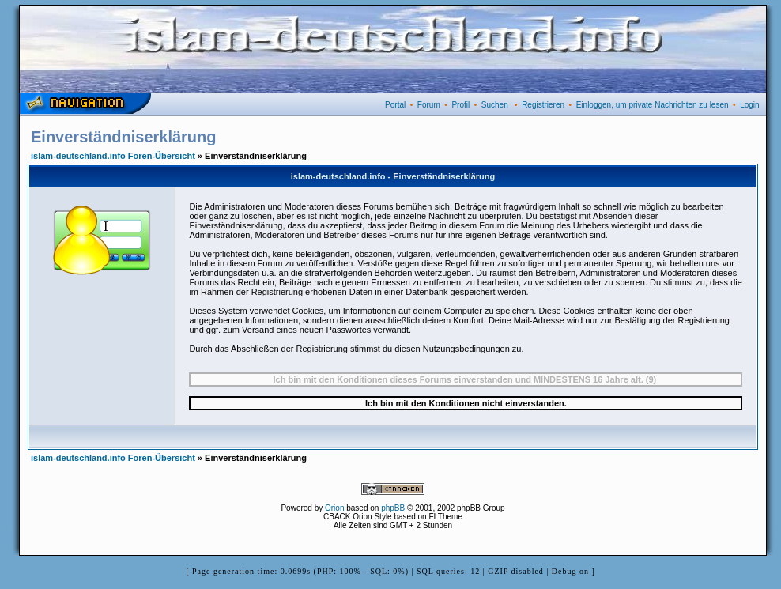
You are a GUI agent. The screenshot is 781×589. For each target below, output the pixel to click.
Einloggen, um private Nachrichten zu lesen (652, 104)
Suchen (494, 104)
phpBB (393, 508)
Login (749, 104)
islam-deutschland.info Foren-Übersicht (113, 155)
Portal (395, 104)
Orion (334, 508)
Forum (428, 104)
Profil (460, 104)
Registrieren (543, 104)
